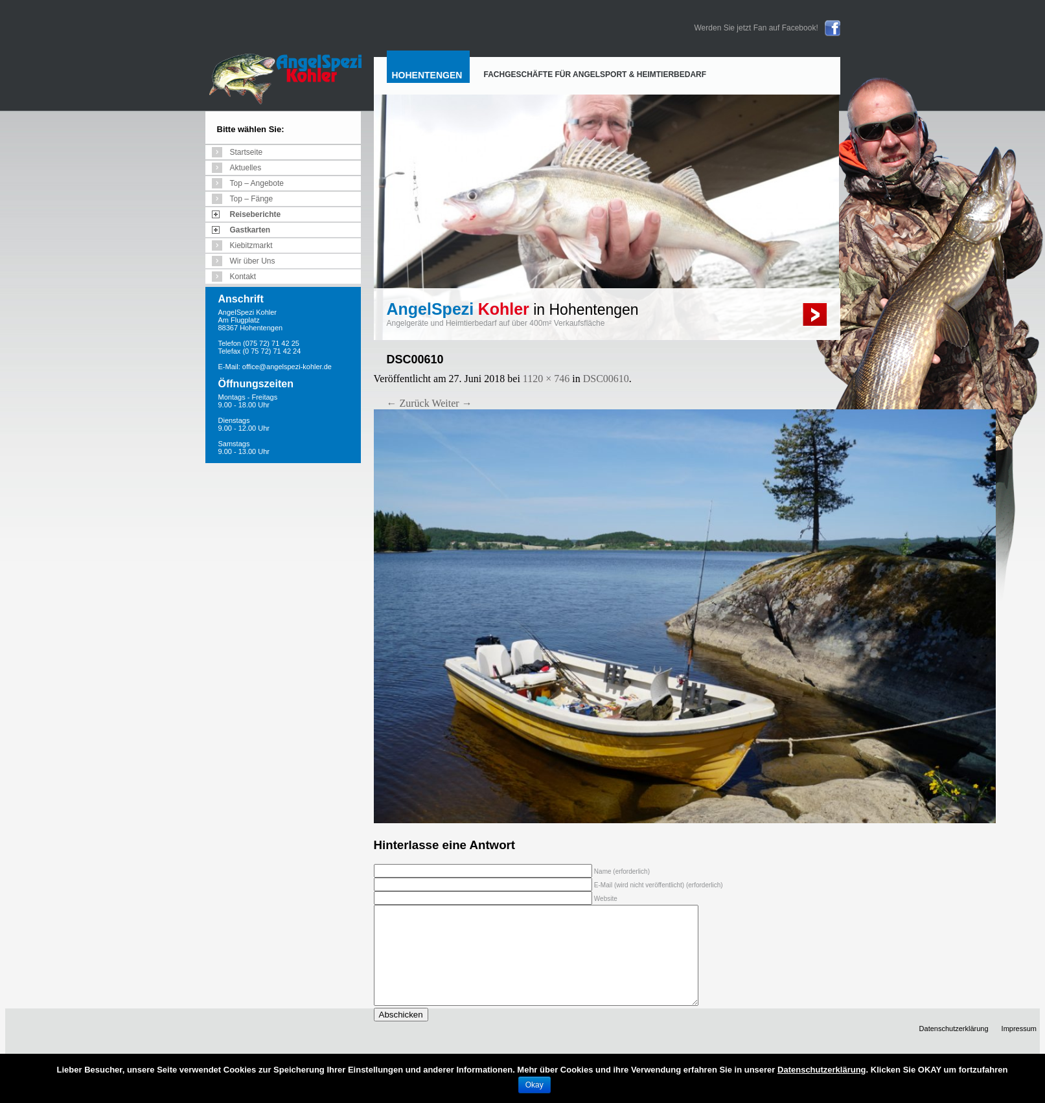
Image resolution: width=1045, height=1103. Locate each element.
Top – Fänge (251, 198)
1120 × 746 (546, 378)
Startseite (246, 152)
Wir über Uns (252, 261)
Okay (534, 1084)
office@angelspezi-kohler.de (287, 366)
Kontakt (243, 276)
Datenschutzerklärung (954, 1048)
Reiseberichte (255, 214)
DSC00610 (606, 378)
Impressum (1019, 1048)
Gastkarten (250, 229)
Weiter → (451, 403)
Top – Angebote (257, 183)
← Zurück (408, 403)
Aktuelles (246, 167)
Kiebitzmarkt (251, 245)
